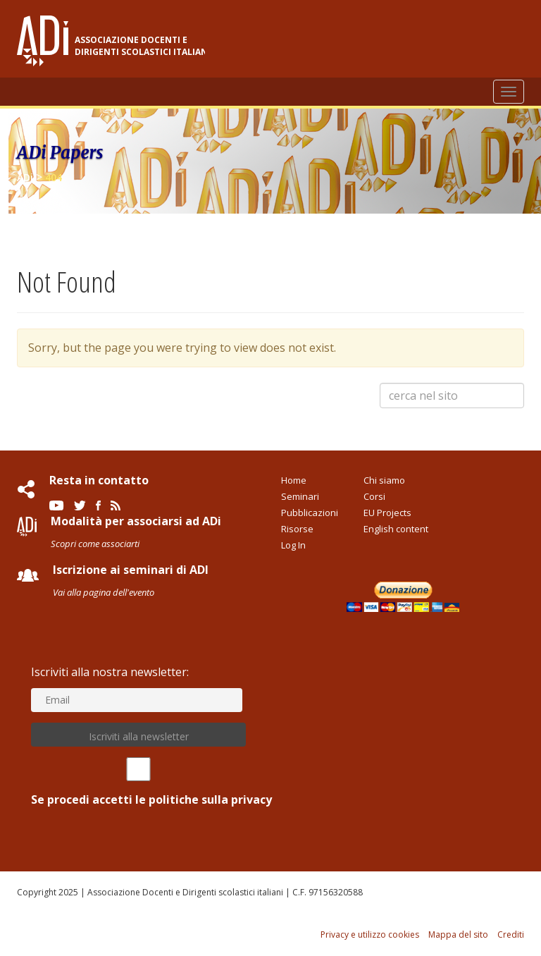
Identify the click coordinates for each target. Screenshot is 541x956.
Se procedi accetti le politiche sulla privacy (138, 782)
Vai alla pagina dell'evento (103, 592)
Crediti (510, 934)
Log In (293, 545)
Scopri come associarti (95, 543)
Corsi (374, 496)
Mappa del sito (458, 934)
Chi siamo (384, 480)
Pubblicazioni (309, 512)
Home (293, 480)
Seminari (300, 496)
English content (395, 528)
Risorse (297, 528)
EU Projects (387, 512)
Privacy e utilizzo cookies (370, 934)
